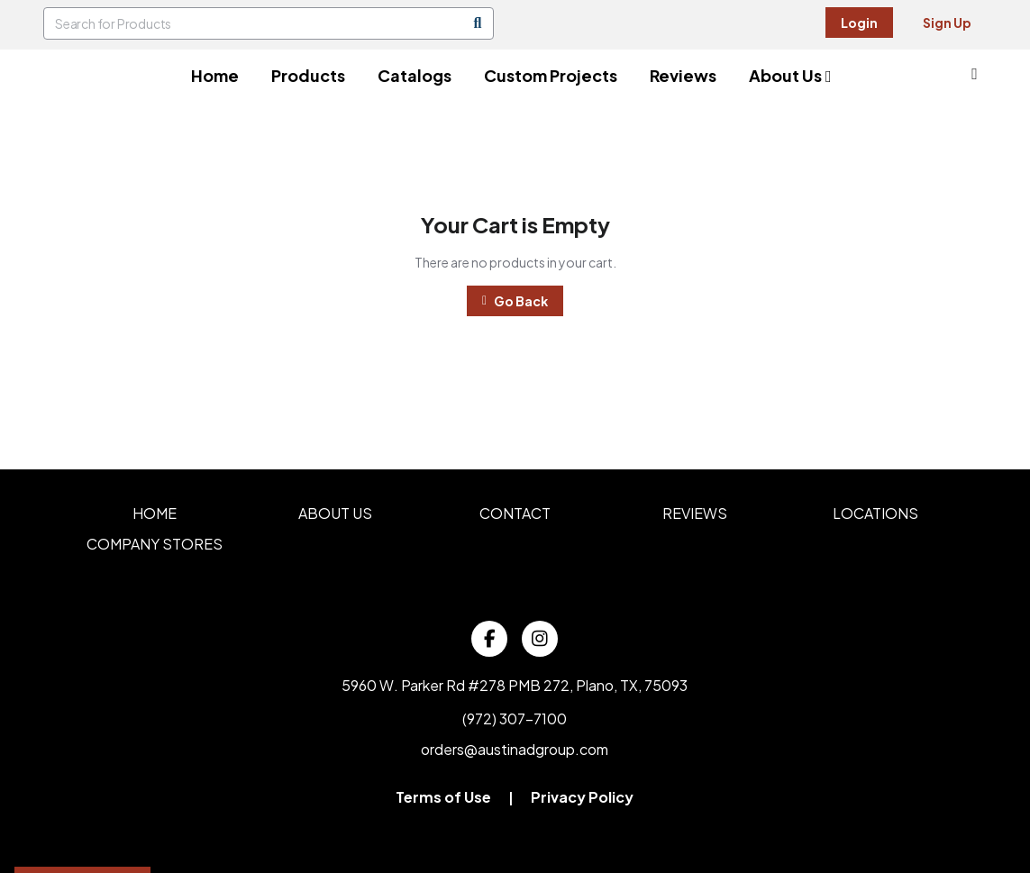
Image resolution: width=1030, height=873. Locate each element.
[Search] (477, 23)
